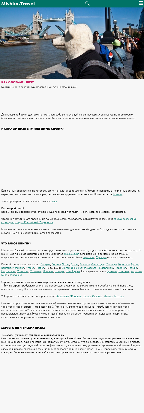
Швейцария (73, 271)
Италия (30, 268)
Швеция (59, 271)
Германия (88, 257)
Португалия (8, 271)
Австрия (45, 264)
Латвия (40, 268)
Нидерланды (105, 268)
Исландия (18, 268)
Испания (48, 271)
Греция (135, 264)
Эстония (85, 264)
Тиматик (117, 194)
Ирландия (16, 275)
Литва (66, 268)
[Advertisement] (72, 161)
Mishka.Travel (18, 3)
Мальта (91, 268)
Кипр (4, 275)
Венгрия (6, 268)
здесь (53, 201)
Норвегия (120, 268)
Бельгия (56, 264)
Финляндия (97, 264)
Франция (101, 257)
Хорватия (136, 271)
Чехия (65, 264)
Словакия (22, 271)
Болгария (123, 271)
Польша (132, 268)
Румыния (112, 271)
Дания (74, 264)
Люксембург (71, 254)
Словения (35, 271)
